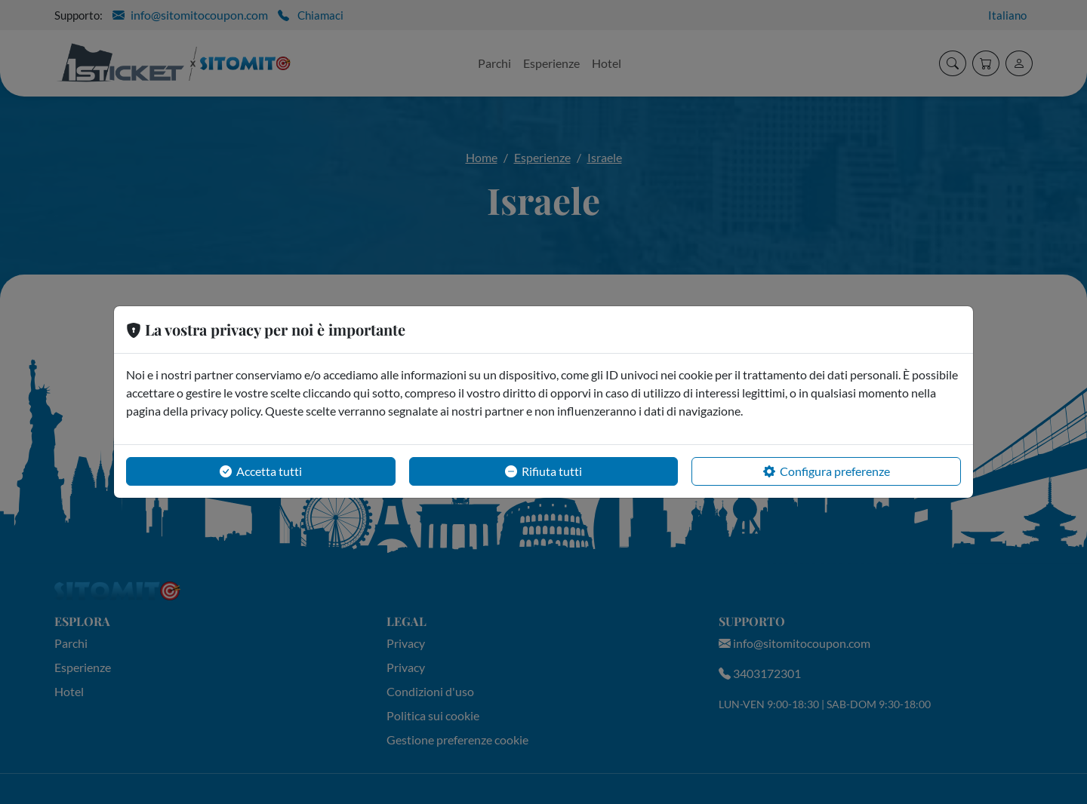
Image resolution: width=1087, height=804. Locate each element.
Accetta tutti (261, 471)
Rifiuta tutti (543, 471)
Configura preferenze (826, 471)
